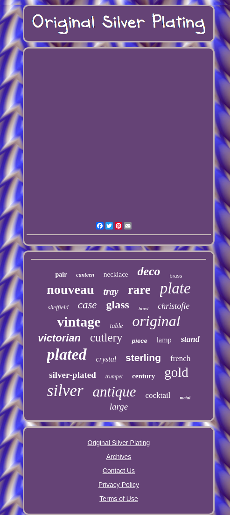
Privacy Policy (118, 484)
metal (185, 397)
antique (114, 391)
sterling (143, 357)
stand (190, 339)
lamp (164, 340)
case (87, 305)
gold (176, 372)
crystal (106, 359)
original (156, 321)
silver (65, 391)
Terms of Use (118, 498)
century (143, 376)
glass (117, 305)
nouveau (70, 289)
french (180, 358)
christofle (173, 306)
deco (149, 271)
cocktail (158, 395)
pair (61, 274)
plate (175, 288)
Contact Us (119, 470)
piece (139, 340)
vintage (78, 321)
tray (110, 291)
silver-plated (72, 375)
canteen (85, 274)
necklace (116, 274)
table (116, 325)
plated (67, 354)
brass (176, 275)
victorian (59, 338)
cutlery (106, 337)
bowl (143, 308)
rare (139, 290)
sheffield (58, 307)
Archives (119, 456)
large (119, 406)
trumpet (114, 376)
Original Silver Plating (119, 442)
